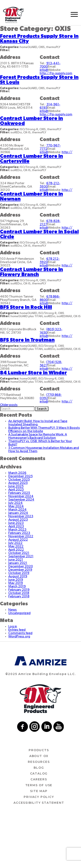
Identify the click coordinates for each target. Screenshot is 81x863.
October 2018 (18, 593)
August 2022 (18, 539)
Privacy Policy (39, 797)
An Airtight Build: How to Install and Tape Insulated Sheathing (37, 422)
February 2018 (18, 596)
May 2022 (15, 546)
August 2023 (18, 519)
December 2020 (20, 566)
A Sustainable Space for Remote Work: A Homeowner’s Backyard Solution (37, 436)
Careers (39, 779)
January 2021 (17, 563)
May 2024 (16, 506)
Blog (39, 768)
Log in (12, 626)
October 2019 (18, 573)
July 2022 (15, 543)
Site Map (38, 791)
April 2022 (16, 549)
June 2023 (16, 523)
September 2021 (20, 556)
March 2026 (17, 472)
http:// (67, 152)
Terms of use (39, 785)
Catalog (39, 773)
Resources (39, 762)
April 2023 (16, 526)
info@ (44, 70)
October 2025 (19, 479)
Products (39, 750)
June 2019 (15, 579)
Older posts (8, 404)
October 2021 (18, 553)
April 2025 (16, 489)
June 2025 (15, 486)
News (12, 609)
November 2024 (20, 496)
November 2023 (20, 516)
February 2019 (18, 589)
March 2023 (17, 529)
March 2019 (17, 586)
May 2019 (15, 583)
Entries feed (17, 629)
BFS (26, 307)
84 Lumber (33, 372)
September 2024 (21, 499)
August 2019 (17, 576)
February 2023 (19, 533)
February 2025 (19, 493)
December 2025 (20, 476)
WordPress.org (19, 636)
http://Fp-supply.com (56, 73)
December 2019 (20, 569)
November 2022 (20, 536)
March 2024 (17, 509)
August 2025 (18, 482)
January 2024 (18, 513)
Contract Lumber (31, 272)
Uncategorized (19, 613)
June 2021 (15, 559)
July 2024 (15, 503)
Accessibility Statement (39, 803)
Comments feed (20, 633)
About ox (38, 756)
